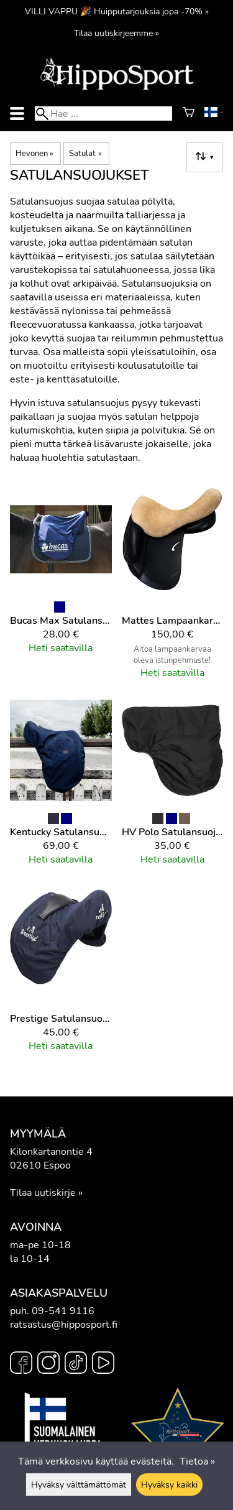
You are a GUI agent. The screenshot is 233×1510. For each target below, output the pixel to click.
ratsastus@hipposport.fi (63, 1325)
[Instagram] (48, 1364)
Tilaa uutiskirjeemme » (116, 33)
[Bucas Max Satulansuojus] (61, 589)
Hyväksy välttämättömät (78, 1484)
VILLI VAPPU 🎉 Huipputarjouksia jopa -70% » (117, 11)
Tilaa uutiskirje (43, 1193)
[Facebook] (21, 1364)
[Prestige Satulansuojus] (61, 974)
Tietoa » (197, 1461)
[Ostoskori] (188, 114)
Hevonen (34, 153)
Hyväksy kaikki (169, 1484)
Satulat (85, 153)
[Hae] (103, 113)
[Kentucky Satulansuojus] (61, 788)
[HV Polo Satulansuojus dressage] (173, 788)
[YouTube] (103, 1364)
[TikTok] (76, 1364)
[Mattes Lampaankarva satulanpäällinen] (173, 589)
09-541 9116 (63, 1311)
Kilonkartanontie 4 (51, 1152)
